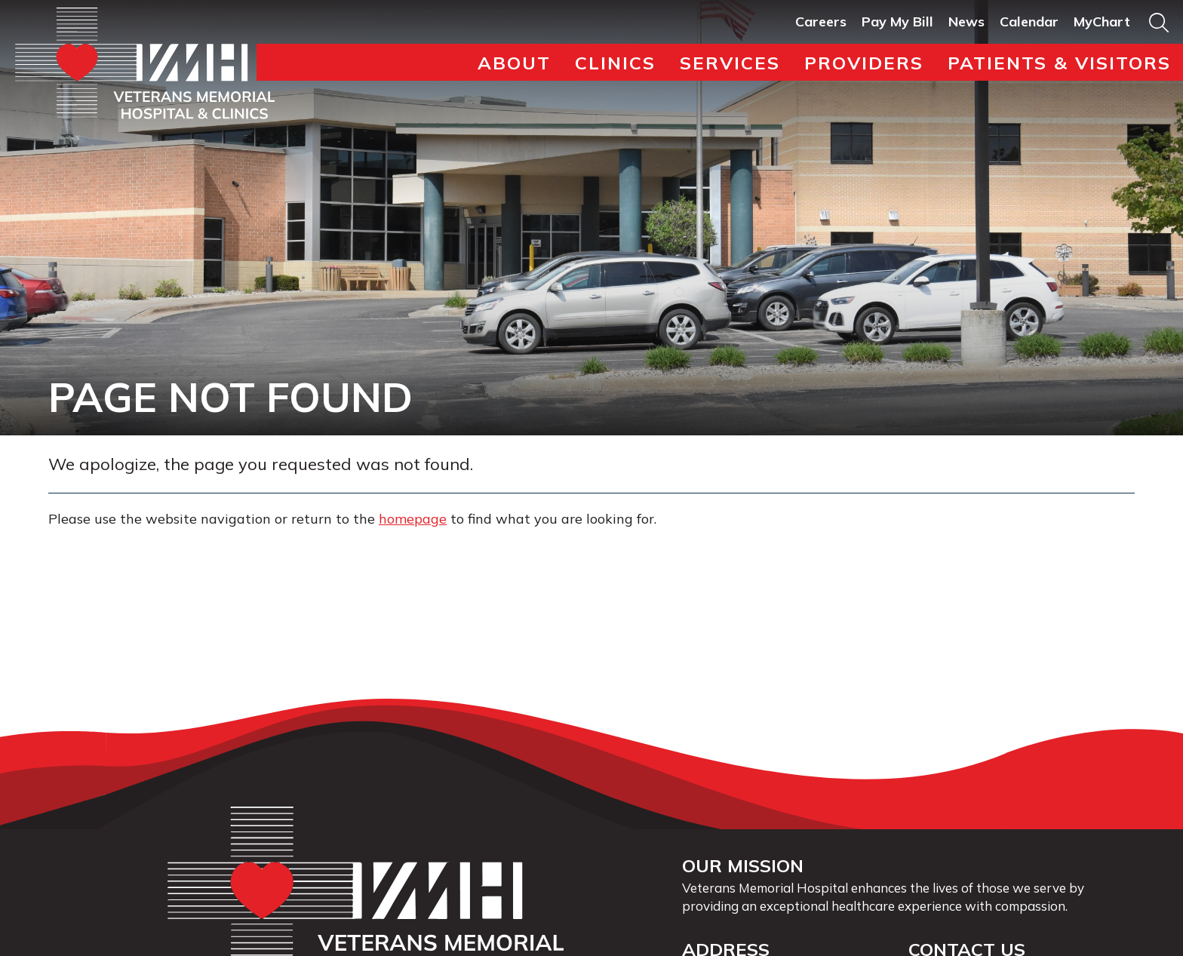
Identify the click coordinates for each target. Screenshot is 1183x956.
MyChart (1102, 21)
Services (730, 62)
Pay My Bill (897, 21)
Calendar (1029, 21)
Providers (863, 62)
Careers (821, 21)
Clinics (615, 62)
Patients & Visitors (1059, 62)
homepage (413, 518)
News (966, 21)
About (514, 62)
